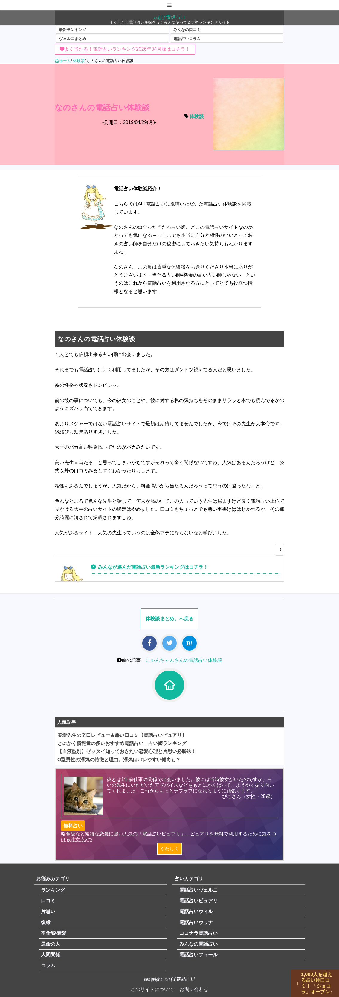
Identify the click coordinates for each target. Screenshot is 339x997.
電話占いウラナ (196, 922)
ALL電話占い (169, 17)
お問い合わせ (194, 989)
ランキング (53, 889)
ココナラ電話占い (198, 933)
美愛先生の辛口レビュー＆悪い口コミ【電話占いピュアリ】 (122, 735)
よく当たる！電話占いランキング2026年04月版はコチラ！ (127, 49)
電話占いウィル (196, 911)
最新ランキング (72, 29)
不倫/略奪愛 (53, 933)
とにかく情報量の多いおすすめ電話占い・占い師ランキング (122, 743)
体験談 (197, 116)
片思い (48, 911)
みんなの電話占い (198, 944)
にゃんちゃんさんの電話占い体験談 (184, 660)
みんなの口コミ (187, 29)
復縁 (46, 922)
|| (297, 983)
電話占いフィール (198, 954)
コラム (48, 965)
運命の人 (50, 944)
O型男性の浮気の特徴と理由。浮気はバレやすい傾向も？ (119, 759)
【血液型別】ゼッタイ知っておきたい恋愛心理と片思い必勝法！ (126, 751)
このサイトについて (152, 989)
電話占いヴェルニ (198, 889)
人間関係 (50, 954)
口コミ (48, 900)
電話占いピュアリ (198, 900)
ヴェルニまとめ (72, 38)
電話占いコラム (187, 38)
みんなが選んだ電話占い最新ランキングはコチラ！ (153, 567)
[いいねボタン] (278, 551)
